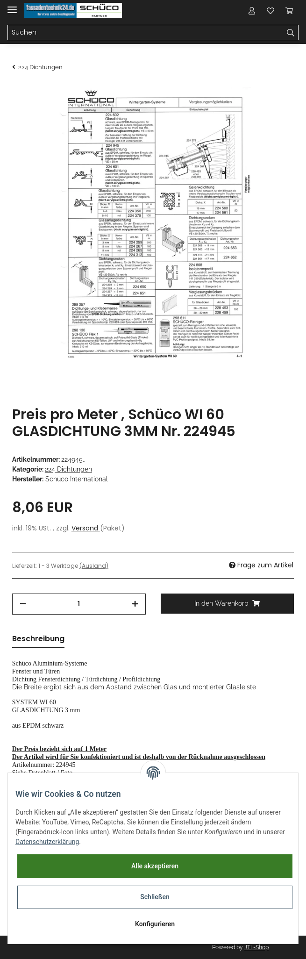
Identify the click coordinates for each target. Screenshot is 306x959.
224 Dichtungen (68, 469)
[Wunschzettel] (270, 10)
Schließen (155, 897)
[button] (251, 10)
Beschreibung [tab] (38, 638)
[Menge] (79, 604)
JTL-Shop (256, 947)
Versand (85, 528)
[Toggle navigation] (12, 6)
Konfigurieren (155, 924)
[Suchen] (145, 33)
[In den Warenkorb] (227, 604)
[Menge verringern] (23, 604)
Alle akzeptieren (154, 866)
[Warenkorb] (289, 10)
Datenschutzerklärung (47, 841)
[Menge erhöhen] (135, 604)
